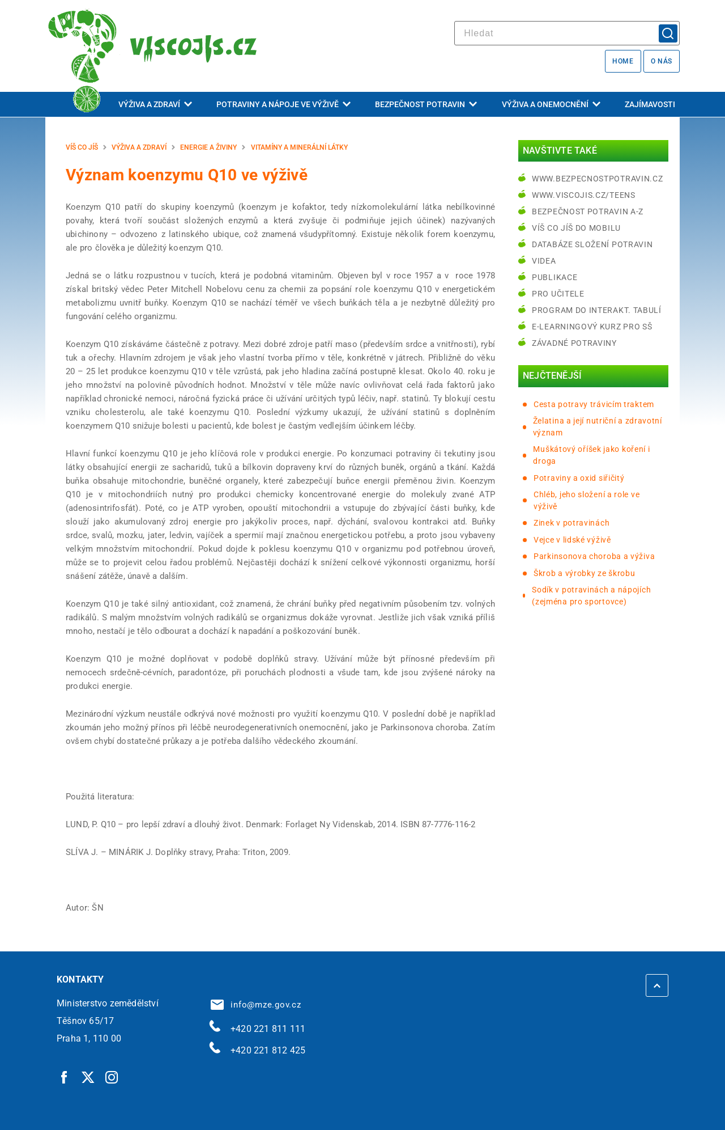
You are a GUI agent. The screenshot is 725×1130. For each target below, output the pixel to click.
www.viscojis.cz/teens (584, 195)
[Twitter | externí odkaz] (88, 1077)
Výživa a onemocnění (551, 104)
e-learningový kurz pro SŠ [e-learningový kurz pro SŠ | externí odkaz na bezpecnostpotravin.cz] (592, 326)
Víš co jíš (82, 147)
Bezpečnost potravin (426, 104)
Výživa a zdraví (155, 104)
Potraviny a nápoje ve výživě (283, 104)
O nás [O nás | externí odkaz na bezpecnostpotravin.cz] (661, 61)
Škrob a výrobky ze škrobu (585, 573)
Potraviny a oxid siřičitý (579, 478)
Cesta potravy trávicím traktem (594, 404)
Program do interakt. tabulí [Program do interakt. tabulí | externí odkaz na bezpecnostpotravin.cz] (597, 310)
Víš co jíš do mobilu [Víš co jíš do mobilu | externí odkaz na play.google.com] (576, 227)
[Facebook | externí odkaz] (64, 1077)
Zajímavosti (650, 104)
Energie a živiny (208, 147)
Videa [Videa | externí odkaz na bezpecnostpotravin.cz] (544, 260)
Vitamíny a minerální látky (299, 147)
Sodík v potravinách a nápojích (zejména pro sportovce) (591, 595)
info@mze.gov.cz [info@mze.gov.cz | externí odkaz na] (256, 1005)
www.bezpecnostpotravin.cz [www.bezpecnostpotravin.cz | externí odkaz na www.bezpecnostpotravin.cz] (597, 178)
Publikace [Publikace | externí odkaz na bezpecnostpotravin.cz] (554, 277)
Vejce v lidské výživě (572, 539)
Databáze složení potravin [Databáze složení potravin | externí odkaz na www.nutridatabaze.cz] (592, 244)
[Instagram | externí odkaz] (112, 1077)
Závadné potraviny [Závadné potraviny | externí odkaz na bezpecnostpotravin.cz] (574, 343)
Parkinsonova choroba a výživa (594, 556)
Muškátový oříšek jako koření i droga (591, 455)
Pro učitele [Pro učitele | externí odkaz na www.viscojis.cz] (558, 293)
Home (622, 61)
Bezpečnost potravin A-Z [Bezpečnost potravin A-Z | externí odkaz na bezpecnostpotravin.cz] (587, 211)
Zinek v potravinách (571, 522)
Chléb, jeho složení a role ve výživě (586, 500)
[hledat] (567, 33)
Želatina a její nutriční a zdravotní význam (597, 426)
